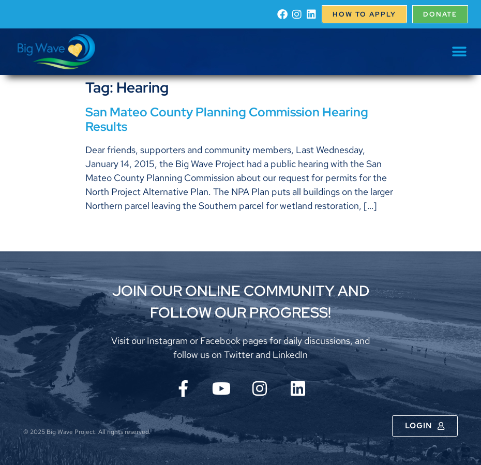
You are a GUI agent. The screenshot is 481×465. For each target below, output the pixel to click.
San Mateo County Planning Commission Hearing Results (226, 119)
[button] (459, 52)
